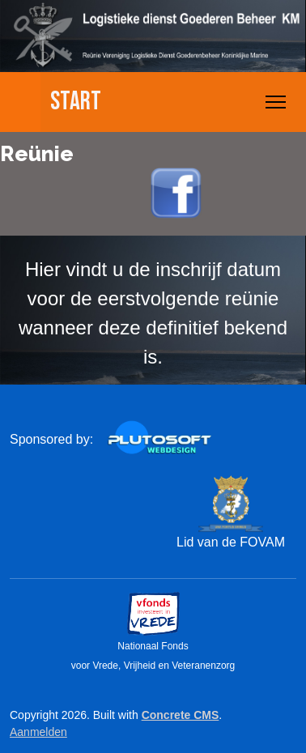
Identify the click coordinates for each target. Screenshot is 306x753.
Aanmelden (38, 731)
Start (75, 101)
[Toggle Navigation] (275, 102)
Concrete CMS (180, 714)
